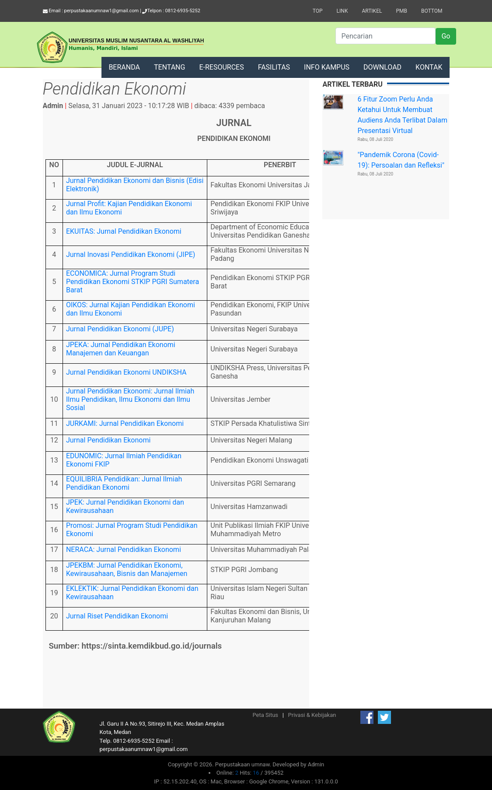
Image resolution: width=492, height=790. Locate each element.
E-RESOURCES (221, 67)
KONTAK (428, 67)
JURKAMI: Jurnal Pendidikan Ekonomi (125, 423)
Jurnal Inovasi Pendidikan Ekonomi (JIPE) (130, 254)
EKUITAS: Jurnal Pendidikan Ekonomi (123, 231)
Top (318, 11)
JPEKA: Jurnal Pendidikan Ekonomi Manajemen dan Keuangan (120, 349)
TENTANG (169, 67)
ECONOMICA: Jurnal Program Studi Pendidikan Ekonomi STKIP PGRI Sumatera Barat (132, 281)
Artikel (372, 11)
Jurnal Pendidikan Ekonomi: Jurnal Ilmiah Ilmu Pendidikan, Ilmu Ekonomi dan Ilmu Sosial (130, 399)
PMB (401, 11)
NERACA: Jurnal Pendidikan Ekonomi (123, 549)
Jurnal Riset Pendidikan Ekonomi (117, 616)
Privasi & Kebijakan (312, 715)
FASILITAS (274, 67)
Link (342, 11)
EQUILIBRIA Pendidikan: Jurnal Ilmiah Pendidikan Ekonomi (124, 483)
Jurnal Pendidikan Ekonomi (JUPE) (120, 329)
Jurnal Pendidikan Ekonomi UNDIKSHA (126, 372)
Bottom (432, 11)
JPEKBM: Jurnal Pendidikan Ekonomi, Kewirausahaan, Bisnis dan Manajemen (126, 569)
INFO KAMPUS (326, 67)
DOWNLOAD (382, 67)
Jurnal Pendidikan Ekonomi (108, 440)
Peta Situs (265, 715)
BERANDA (124, 67)
